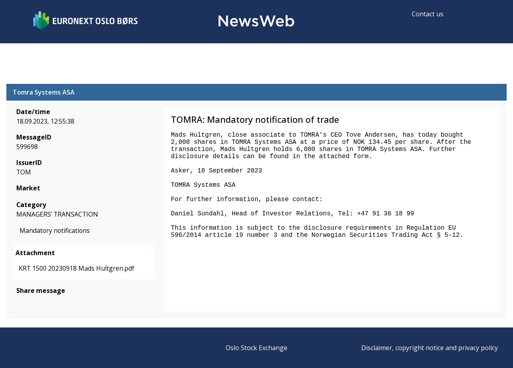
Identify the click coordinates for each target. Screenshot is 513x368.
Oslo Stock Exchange (256, 347)
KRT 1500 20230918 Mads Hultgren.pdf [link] (77, 268)
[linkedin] (48, 303)
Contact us (427, 14)
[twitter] (33, 302)
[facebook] (21, 303)
